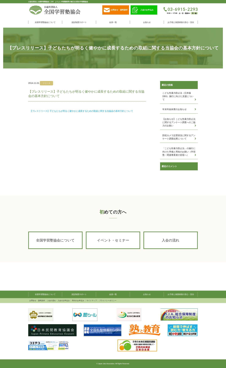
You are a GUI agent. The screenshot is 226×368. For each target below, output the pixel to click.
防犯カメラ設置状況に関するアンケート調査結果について (178, 137)
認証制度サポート (79, 22)
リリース (46, 83)
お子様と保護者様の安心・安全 (181, 22)
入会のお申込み (142, 10)
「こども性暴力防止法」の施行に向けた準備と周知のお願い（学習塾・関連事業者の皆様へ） (178, 151)
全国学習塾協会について (45, 22)
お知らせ (147, 22)
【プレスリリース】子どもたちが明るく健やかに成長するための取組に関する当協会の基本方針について (81, 111)
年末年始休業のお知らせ (174, 109)
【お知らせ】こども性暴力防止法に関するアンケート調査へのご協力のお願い (178, 122)
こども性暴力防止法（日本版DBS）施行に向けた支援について (177, 96)
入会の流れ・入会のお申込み (58, 300)
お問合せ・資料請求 (116, 10)
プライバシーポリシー (107, 300)
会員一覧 (113, 22)
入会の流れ (170, 240)
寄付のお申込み (78, 300)
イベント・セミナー (113, 240)
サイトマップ (91, 300)
